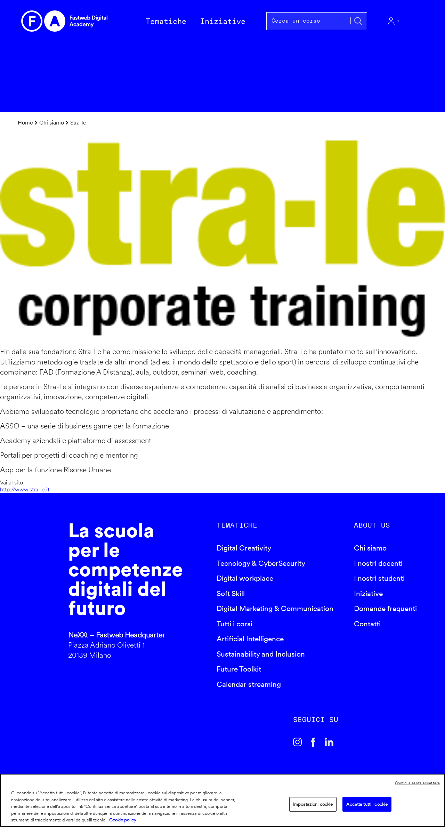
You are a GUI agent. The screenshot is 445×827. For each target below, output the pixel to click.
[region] (222, 800)
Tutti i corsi (234, 623)
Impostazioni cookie (313, 804)
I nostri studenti (379, 578)
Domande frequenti (385, 608)
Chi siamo (51, 122)
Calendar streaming (249, 684)
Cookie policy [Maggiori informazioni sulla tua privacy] (122, 819)
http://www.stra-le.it (24, 489)
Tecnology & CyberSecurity (261, 563)
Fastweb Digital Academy (40, 592)
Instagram (297, 742)
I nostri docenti (378, 563)
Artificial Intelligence (250, 638)
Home (25, 122)
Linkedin (329, 742)
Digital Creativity (244, 548)
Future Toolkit (239, 669)
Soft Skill (231, 593)
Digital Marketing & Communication (275, 608)
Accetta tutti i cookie (367, 804)
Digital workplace (245, 578)
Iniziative (368, 593)
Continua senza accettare (417, 782)
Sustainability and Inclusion (261, 654)
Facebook (313, 742)
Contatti (367, 623)
